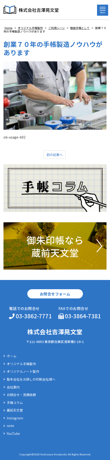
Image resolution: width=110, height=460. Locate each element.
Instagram (15, 418)
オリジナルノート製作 (23, 371)
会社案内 (13, 387)
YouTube (13, 433)
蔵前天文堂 (15, 410)
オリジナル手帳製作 (21, 364)
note (10, 426)
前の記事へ (55, 154)
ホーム (11, 356)
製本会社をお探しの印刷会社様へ (31, 379)
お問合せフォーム (55, 294)
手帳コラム (15, 402)
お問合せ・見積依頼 (21, 395)
